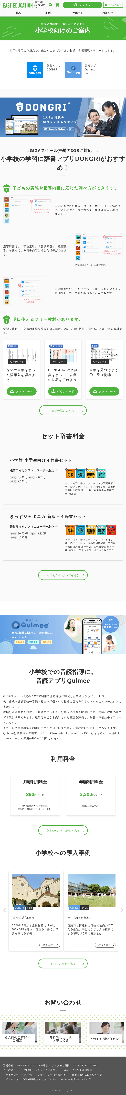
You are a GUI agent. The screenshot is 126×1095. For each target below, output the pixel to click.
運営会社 (8, 1065)
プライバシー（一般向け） (53, 1074)
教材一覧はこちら (68, 411)
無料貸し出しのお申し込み (61, 1039)
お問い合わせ (113, 4)
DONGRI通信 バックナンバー (39, 1079)
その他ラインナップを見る (66, 575)
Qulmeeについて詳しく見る (66, 831)
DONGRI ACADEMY (40, 5)
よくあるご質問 (61, 1065)
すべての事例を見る (67, 964)
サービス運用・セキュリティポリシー (38, 1070)
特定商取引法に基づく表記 (87, 1074)
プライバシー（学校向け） (18, 1074)
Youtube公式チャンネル (76, 1079)
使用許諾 (8, 1070)
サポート (78, 12)
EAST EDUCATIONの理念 (32, 1065)
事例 (48, 12)
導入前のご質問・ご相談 (18, 1039)
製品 (18, 12)
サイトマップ (10, 1079)
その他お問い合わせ (104, 1039)
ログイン (85, 4)
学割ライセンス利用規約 (78, 1070)
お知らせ (107, 12)
